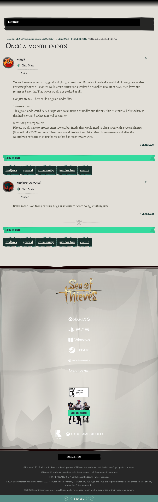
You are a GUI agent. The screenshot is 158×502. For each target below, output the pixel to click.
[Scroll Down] (87, 498)
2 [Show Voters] (146, 182)
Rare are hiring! (79, 413)
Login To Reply (12, 158)
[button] (72, 22)
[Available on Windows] (79, 340)
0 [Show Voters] (146, 58)
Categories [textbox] (13, 22)
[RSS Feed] (5, 39)
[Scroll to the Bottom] (92, 499)
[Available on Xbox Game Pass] (79, 361)
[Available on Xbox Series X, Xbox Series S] (79, 319)
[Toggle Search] (11, 28)
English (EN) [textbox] (74, 456)
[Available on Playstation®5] (79, 330)
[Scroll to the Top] (66, 499)
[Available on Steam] (79, 350)
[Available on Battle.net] (79, 371)
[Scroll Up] (70, 498)
